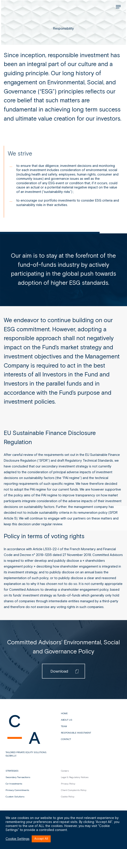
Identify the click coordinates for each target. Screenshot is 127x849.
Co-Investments (14, 784)
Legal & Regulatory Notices (74, 777)
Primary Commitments (17, 790)
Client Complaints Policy (73, 790)
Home (64, 713)
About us (66, 720)
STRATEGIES (12, 771)
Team (64, 726)
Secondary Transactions (18, 777)
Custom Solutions (15, 797)
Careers (65, 771)
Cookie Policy (67, 797)
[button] (118, 6)
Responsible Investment (76, 733)
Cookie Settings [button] (17, 839)
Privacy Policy (68, 784)
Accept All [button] (41, 838)
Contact (66, 739)
